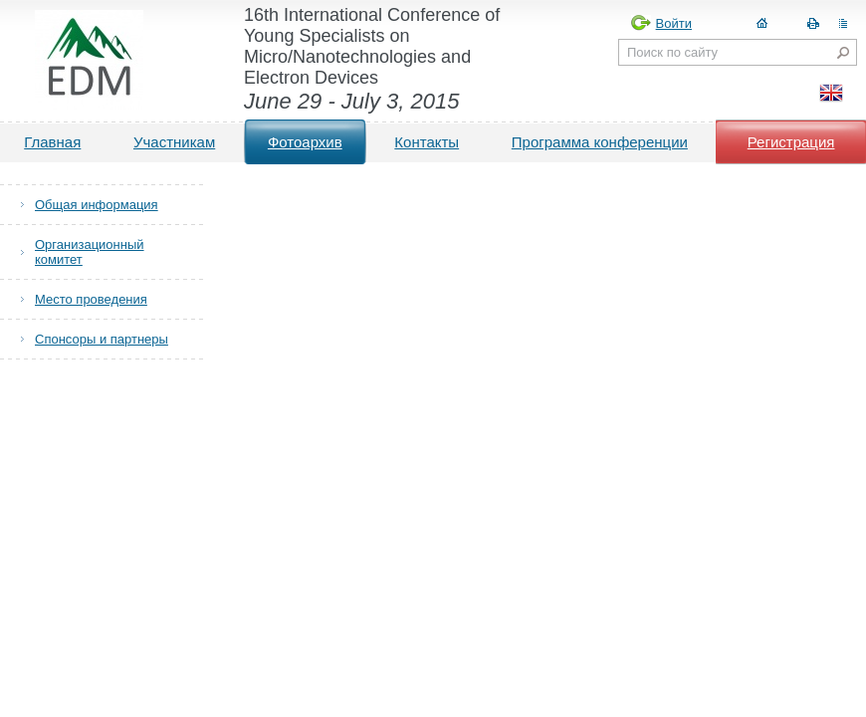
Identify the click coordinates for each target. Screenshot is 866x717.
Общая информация (96, 204)
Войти (674, 23)
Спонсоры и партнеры (101, 339)
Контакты (426, 141)
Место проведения (91, 299)
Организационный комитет (89, 252)
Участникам (174, 141)
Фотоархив (305, 141)
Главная (52, 141)
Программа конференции (600, 141)
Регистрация (791, 141)
